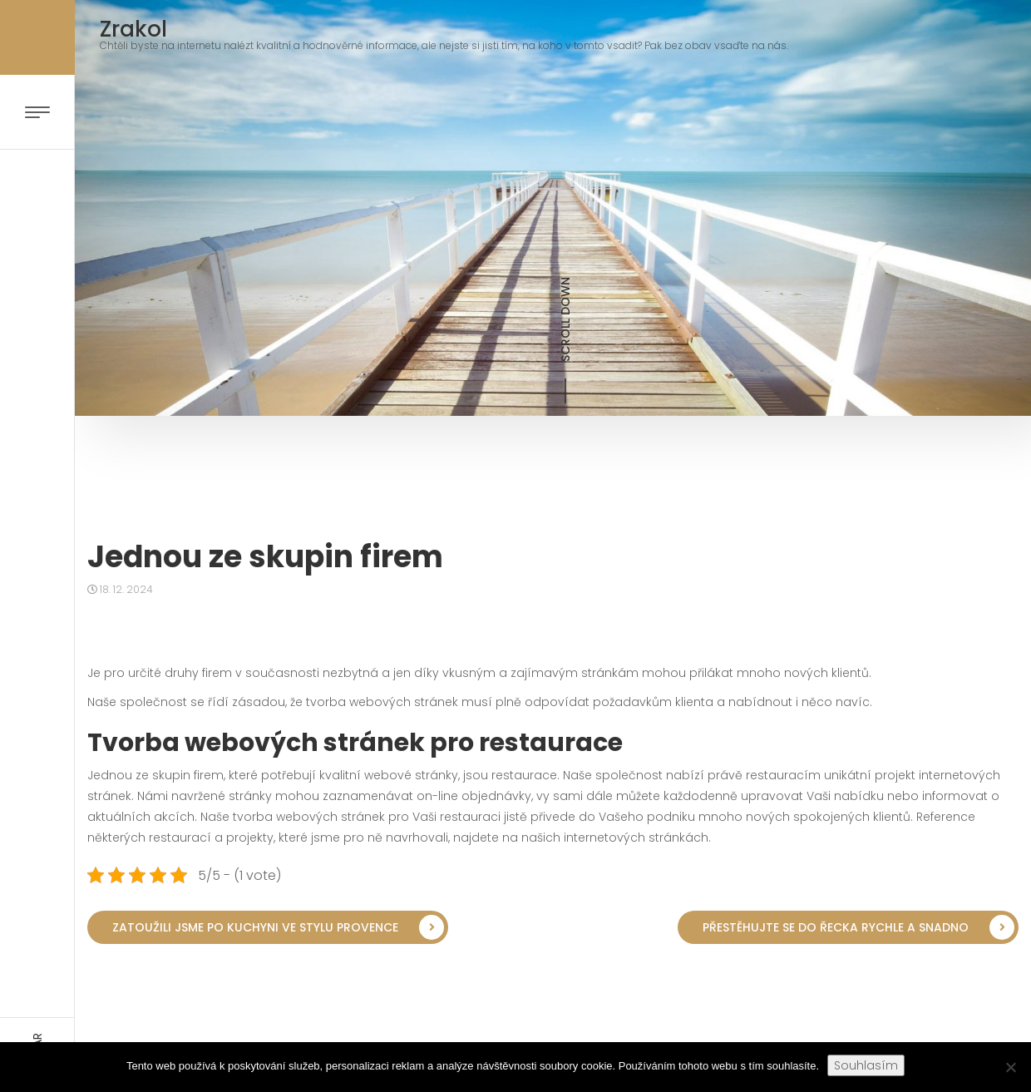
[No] (1010, 1067)
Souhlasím (866, 1065)
